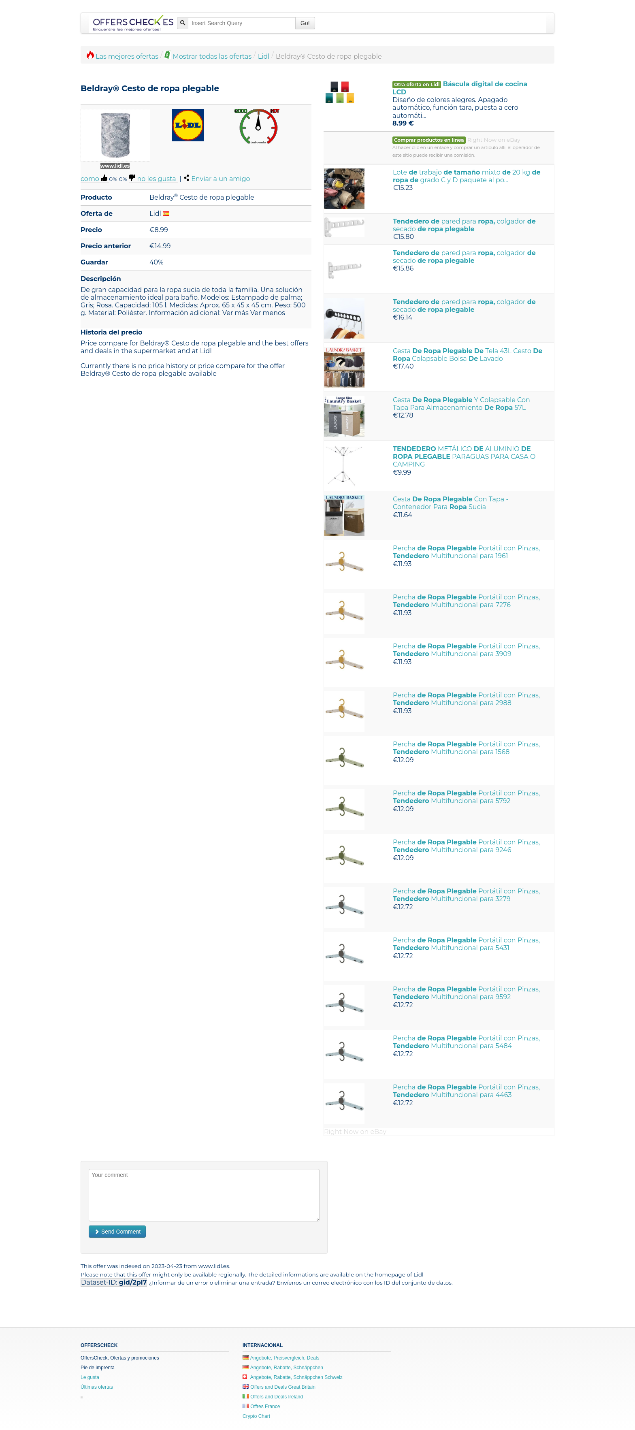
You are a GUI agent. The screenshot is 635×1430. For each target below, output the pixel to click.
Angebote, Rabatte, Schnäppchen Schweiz (293, 1377)
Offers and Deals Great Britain (279, 1387)
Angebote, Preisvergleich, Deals (281, 1358)
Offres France (261, 1406)
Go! (305, 23)
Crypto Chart (256, 1416)
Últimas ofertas (97, 1387)
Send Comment (117, 1231)
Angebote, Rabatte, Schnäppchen (283, 1367)
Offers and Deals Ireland (273, 1397)
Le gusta (90, 1377)
